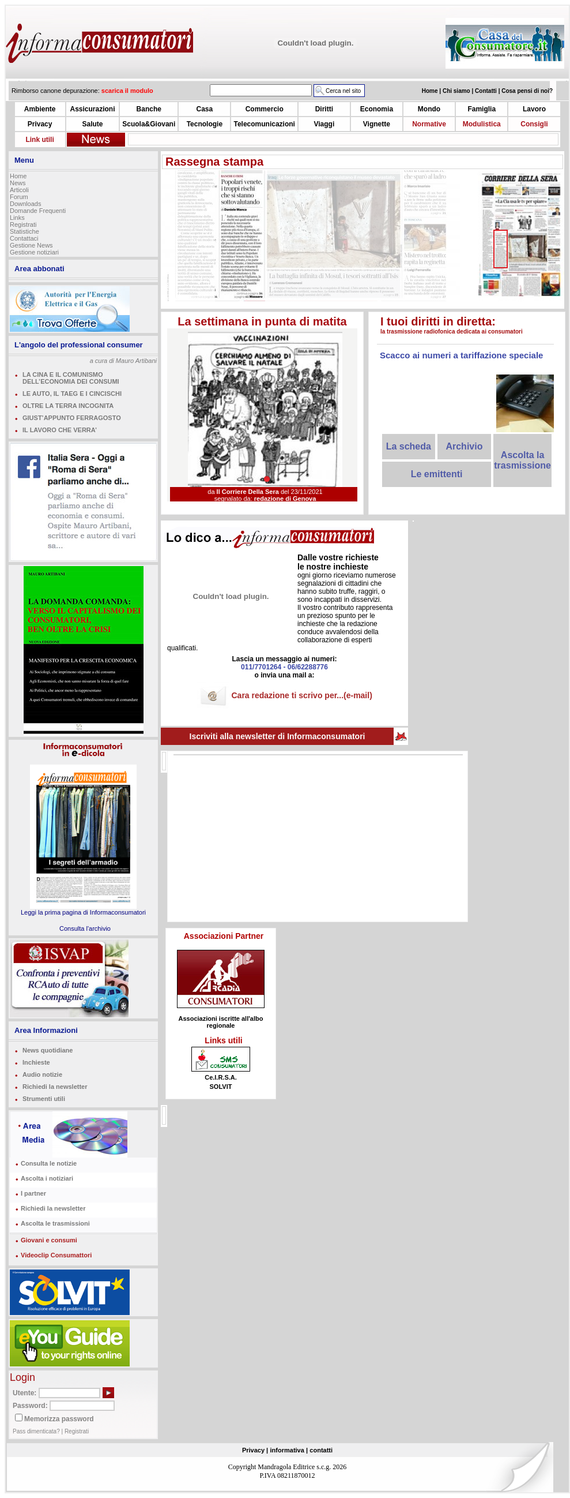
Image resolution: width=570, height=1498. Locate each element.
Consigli (534, 124)
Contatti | (488, 91)
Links (17, 217)
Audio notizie (42, 1074)
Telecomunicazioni (264, 124)
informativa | (289, 1450)
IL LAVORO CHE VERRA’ (59, 429)
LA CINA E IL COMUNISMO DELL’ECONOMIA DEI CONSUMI (70, 378)
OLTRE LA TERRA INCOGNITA (68, 405)
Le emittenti (437, 474)
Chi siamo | (459, 91)
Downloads (25, 203)
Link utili (39, 140)
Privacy (40, 124)
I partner (33, 1193)
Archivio (464, 446)
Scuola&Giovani (148, 124)
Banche (149, 109)
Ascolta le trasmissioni (55, 1223)
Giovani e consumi (49, 1240)
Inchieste (36, 1062)
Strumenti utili (43, 1098)
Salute (92, 124)
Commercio (265, 109)
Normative (429, 124)
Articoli (19, 189)
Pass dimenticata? (36, 1431)
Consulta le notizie (49, 1163)
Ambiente (40, 109)
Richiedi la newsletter (54, 1086)
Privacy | (255, 1450)
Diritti (324, 109)
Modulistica (482, 124)
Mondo (429, 109)
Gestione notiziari (34, 252)
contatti (321, 1450)
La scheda (408, 446)
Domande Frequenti (38, 210)
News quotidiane (47, 1050)
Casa (205, 109)
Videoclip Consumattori (56, 1255)
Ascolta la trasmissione (522, 460)
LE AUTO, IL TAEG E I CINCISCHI (72, 393)
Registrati (23, 224)
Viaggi (324, 124)
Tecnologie (204, 124)
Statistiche (24, 231)
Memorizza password (59, 1419)
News (18, 182)
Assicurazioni (92, 109)
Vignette (376, 124)
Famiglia (481, 109)
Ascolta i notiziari (47, 1178)
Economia (376, 109)
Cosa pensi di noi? (527, 91)
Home (18, 176)
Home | (432, 91)
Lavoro (534, 109)
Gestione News (31, 245)
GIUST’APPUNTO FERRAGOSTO (71, 417)
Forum (19, 196)
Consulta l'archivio (85, 928)
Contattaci (24, 238)
